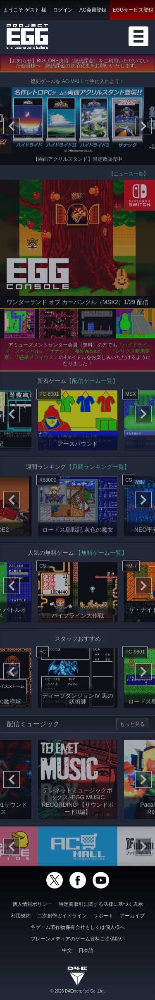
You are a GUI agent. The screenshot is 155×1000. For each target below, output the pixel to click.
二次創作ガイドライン (62, 915)
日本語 (86, 950)
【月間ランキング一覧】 (98, 468)
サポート (103, 915)
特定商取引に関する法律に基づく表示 (101, 904)
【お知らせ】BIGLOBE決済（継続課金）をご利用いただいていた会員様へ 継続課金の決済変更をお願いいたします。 (77, 65)
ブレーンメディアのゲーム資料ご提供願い (78, 938)
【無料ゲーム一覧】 (101, 554)
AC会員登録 (92, 10)
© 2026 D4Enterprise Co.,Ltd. (77, 991)
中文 (67, 950)
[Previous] (11, 128)
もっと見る (132, 726)
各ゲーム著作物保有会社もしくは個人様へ (78, 927)
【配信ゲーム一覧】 (92, 382)
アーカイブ (132, 915)
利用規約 (21, 915)
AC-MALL (72, 83)
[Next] (143, 128)
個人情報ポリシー (32, 904)
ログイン (63, 10)
